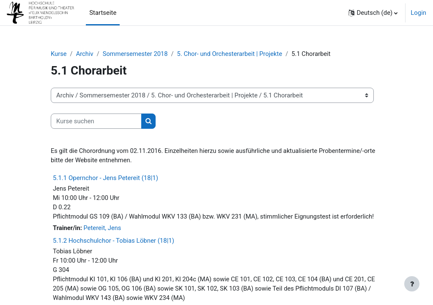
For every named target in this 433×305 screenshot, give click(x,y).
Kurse (59, 54)
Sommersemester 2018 (136, 54)
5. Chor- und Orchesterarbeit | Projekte (231, 54)
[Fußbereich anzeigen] (411, 283)
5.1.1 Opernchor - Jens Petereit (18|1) (105, 178)
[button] (373, 12)
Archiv (85, 54)
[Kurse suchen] (96, 121)
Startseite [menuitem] (102, 13)
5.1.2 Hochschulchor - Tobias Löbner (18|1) (113, 241)
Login (418, 13)
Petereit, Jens (103, 229)
